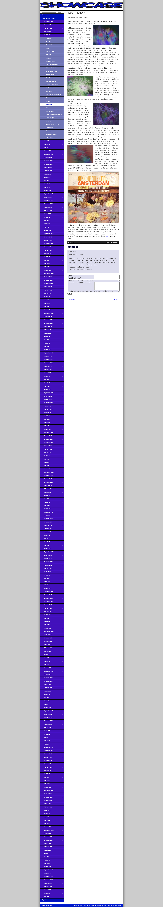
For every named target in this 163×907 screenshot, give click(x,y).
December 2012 (51, 363)
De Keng (48, 41)
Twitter (110, 905)
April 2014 (51, 416)
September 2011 (51, 314)
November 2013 (51, 400)
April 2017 (51, 536)
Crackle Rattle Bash (52, 84)
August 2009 (51, 231)
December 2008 (51, 204)
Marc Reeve (49, 78)
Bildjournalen (50, 111)
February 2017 (51, 529)
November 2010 (51, 280)
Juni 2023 (51, 781)
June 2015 (51, 463)
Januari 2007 (51, 25)
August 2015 (51, 469)
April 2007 (51, 35)
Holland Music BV (51, 68)
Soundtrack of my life (51, 19)
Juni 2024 (51, 821)
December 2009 (51, 244)
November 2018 (51, 599)
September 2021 (51, 711)
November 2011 (51, 320)
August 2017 (51, 549)
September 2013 (51, 393)
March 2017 (51, 532)
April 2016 (51, 496)
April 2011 (51, 297)
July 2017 (51, 546)
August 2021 (51, 708)
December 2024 (51, 840)
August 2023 (51, 787)
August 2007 (51, 151)
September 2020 (51, 671)
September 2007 (51, 154)
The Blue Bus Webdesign (98, 905)
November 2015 (51, 476)
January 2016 (51, 486)
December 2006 (51, 22)
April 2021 (51, 695)
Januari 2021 (51, 685)
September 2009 (51, 234)
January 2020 (51, 645)
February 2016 (51, 489)
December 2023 (51, 801)
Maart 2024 (51, 811)
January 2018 (51, 565)
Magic (47, 48)
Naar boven (118, 905)
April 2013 (51, 377)
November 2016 (51, 519)
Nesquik (48, 131)
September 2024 (51, 831)
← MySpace (71, 301)
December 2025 (51, 880)
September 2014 (51, 433)
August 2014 (51, 430)
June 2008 (51, 184)
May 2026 (51, 897)
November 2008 (51, 201)
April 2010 (51, 257)
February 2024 (51, 807)
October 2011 (51, 317)
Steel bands (49, 88)
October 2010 (51, 277)
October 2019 (51, 635)
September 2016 (51, 512)
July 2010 (51, 267)
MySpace (48, 101)
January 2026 (51, 884)
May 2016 (51, 499)
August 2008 (51, 191)
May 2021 (51, 698)
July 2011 (51, 307)
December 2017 (51, 562)
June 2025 (51, 860)
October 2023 (51, 794)
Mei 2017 (51, 539)
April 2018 (51, 575)
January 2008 (51, 168)
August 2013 (51, 390)
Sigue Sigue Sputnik (52, 64)
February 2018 (51, 569)
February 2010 (51, 251)
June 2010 (51, 264)
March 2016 (51, 493)
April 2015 (51, 456)
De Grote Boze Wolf (51, 71)
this (107, 236)
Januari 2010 (51, 247)
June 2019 (51, 622)
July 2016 (51, 506)
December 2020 (51, 681)
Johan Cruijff (50, 117)
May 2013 (51, 380)
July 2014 (51, 426)
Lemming (48, 58)
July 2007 (51, 148)
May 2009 (51, 221)
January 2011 (51, 287)
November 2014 (51, 439)
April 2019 (51, 615)
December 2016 (51, 522)
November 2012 (51, 360)
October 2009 (51, 237)
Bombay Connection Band (53, 94)
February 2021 (51, 688)
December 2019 (51, 642)
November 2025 (51, 877)
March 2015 (51, 453)
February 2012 (51, 330)
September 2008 (51, 194)
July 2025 (51, 864)
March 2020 (51, 652)
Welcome (51, 15)
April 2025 (51, 854)
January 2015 (51, 446)
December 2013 (51, 403)
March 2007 (51, 32)
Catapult (48, 55)
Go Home (48, 121)
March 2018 (51, 572)
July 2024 (51, 824)
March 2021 (51, 691)
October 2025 (51, 874)
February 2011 (51, 290)
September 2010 (51, 274)
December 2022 (51, 761)
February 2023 (51, 768)
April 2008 (51, 178)
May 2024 (51, 817)
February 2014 (51, 410)
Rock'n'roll (49, 45)
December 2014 (51, 443)
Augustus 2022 (51, 748)
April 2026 (51, 894)
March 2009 (51, 214)
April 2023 (51, 774)
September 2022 (51, 751)
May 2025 (51, 857)
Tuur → (116, 301)
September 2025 (51, 870)
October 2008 (51, 198)
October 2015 (51, 479)
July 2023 (51, 784)
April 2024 (51, 814)
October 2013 (51, 396)
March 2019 (51, 612)
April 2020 (51, 655)
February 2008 (51, 171)
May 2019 (51, 618)
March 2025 (51, 850)
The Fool (48, 38)
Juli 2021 (51, 705)
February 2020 (51, 648)
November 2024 (51, 837)
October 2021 (51, 715)
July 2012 (51, 347)
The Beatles (49, 127)
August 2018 (51, 589)
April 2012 (51, 337)
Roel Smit (49, 91)
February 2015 (51, 449)
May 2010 (51, 261)
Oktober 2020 (51, 675)
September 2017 (51, 552)
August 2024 (51, 827)
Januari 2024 (51, 804)
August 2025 (51, 867)
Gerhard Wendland (51, 134)
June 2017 (51, 542)
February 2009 (51, 211)
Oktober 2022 (51, 754)
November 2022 (51, 758)
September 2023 (51, 791)
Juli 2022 (51, 744)
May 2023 (51, 778)
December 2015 (51, 483)
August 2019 (51, 628)
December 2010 (51, 284)
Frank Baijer (49, 137)
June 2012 (51, 343)
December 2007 (51, 164)
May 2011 (51, 300)
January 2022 (51, 724)
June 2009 (51, 224)
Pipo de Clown (50, 51)
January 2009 (51, 208)
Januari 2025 (51, 844)
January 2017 (51, 526)
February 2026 (51, 887)
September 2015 (51, 473)
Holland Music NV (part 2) (53, 124)
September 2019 (51, 632)
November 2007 (51, 161)
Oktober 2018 (51, 595)
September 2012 (51, 353)
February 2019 (51, 608)
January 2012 (51, 327)
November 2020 (51, 678)
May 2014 (51, 420)
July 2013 (51, 386)
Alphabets (51, 900)
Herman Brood (50, 74)
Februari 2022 (51, 728)
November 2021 (51, 718)
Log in (86, 905)
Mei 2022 (51, 738)
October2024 (51, 834)
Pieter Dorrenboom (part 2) (54, 114)
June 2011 (51, 304)
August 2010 (51, 270)
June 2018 (51, 582)
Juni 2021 (51, 701)
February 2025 (51, 847)
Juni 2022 (51, 741)
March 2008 (51, 174)
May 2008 (51, 181)
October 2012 (51, 357)
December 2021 (51, 721)
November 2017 (51, 559)
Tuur (47, 108)
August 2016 (51, 509)
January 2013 (51, 367)
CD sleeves (49, 98)
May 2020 (51, 658)
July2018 (51, 585)
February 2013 (51, 370)
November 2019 (51, 638)
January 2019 (51, 605)
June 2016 (51, 502)
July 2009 (51, 227)
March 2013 (51, 373)
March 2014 (51, 413)
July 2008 (51, 188)
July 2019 (51, 625)
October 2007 (51, 158)
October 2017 (51, 555)
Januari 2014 (51, 406)
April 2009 (51, 217)
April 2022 (51, 734)
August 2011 (51, 310)
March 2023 (51, 771)
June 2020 (51, 662)
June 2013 (51, 383)
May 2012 (51, 340)
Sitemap (79, 905)
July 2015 (51, 466)
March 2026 (51, 890)
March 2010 (51, 254)
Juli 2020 (51, 665)
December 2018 (51, 602)
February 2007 (51, 29)
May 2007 (51, 141)
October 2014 (51, 436)
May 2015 (51, 459)
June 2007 (51, 145)
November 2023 (51, 797)
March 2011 (51, 294)
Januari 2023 (51, 764)
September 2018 (51, 592)
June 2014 (51, 423)
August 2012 (51, 350)
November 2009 (51, 241)
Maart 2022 (51, 731)
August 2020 (51, 668)
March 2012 (51, 333)
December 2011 (51, 323)
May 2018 (51, 579)
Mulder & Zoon (50, 61)
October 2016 (51, 516)
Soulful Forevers (51, 81)
